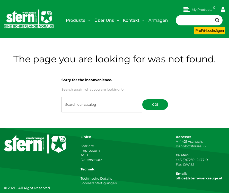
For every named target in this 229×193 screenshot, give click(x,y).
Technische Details (96, 178)
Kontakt (134, 20)
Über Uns (106, 20)
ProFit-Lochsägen (209, 30)
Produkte (78, 20)
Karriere (87, 146)
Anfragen (158, 20)
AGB (84, 155)
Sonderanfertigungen (99, 183)
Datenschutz (91, 160)
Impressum (90, 150)
